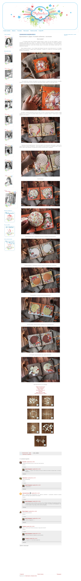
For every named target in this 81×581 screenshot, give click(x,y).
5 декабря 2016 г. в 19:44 (36, 485)
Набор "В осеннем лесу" (40, 386)
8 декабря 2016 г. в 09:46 (30, 526)
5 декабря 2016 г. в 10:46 (35, 493)
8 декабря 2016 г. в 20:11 (33, 538)
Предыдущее (59, 574)
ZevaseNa (24, 526)
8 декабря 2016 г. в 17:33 (36, 533)
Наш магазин (26, 30)
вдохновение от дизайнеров (27, 454)
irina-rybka (24, 461)
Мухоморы (40, 391)
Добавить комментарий (24, 545)
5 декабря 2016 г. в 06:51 (30, 461)
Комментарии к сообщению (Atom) (31, 575)
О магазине (19, 30)
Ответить (23, 464)
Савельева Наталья (25, 493)
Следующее (22, 574)
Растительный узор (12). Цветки (40, 393)
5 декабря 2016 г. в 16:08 (32, 511)
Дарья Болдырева (28, 485)
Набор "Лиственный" (40, 387)
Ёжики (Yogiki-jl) (25, 511)
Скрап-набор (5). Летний (40, 392)
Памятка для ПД (33, 30)
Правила (13, 30)
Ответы (24, 483)
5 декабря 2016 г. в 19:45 (36, 501)
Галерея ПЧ (41, 30)
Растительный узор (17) (40, 390)
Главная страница (6, 30)
